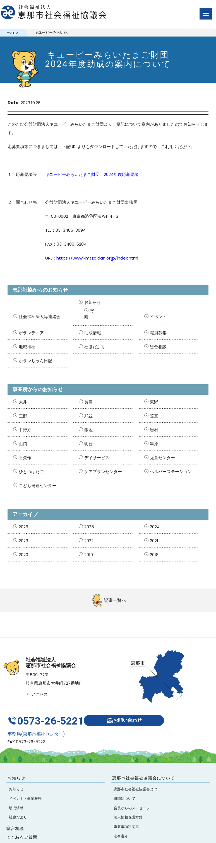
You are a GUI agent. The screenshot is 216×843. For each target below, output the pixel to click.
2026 (23, 527)
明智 (88, 444)
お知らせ (92, 302)
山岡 (23, 444)
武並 (88, 416)
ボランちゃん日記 (35, 361)
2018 (154, 555)
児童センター (162, 458)
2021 (154, 541)
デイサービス (96, 458)
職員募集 (158, 333)
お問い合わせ (127, 717)
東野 (154, 402)
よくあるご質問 (21, 831)
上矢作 (25, 458)
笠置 (154, 416)
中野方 (25, 430)
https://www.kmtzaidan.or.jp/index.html (97, 258)
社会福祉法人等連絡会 (40, 316)
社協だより (94, 347)
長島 (88, 402)
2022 (88, 541)
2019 (88, 555)
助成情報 (92, 333)
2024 (155, 527)
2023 (23, 541)
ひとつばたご (31, 471)
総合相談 (158, 347)
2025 (89, 527)
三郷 (23, 416)
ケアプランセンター (103, 471)
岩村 (154, 430)
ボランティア (31, 333)
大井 (23, 402)
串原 (154, 444)
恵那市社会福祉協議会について (143, 771)
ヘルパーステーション (171, 471)
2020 (23, 555)
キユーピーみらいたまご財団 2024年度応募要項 (92, 174)
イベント (158, 316)
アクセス (37, 694)
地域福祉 (27, 347)
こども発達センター (37, 485)
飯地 (88, 430)
